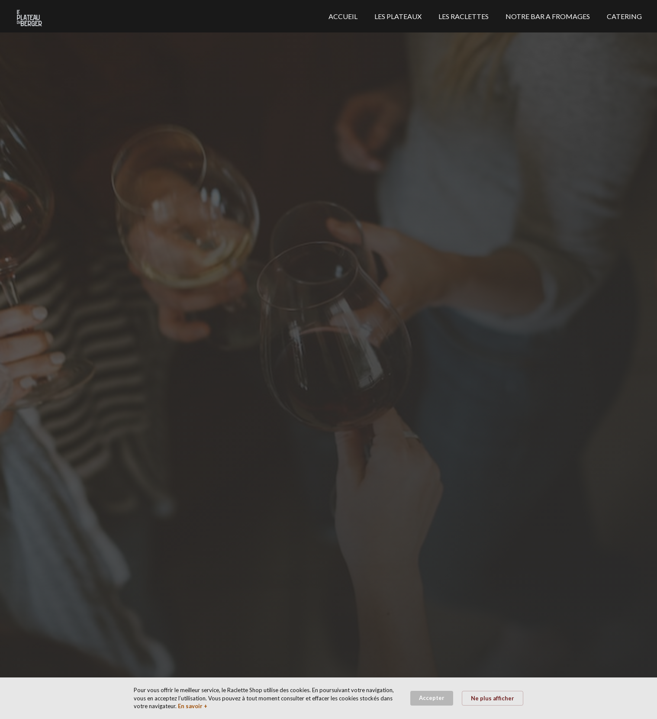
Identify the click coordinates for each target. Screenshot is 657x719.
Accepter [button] (431, 697)
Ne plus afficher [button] (492, 698)
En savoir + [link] (192, 706)
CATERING (624, 16)
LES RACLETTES (463, 16)
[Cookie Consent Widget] (328, 698)
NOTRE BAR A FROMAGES (548, 16)
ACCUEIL (342, 16)
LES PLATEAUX (398, 16)
